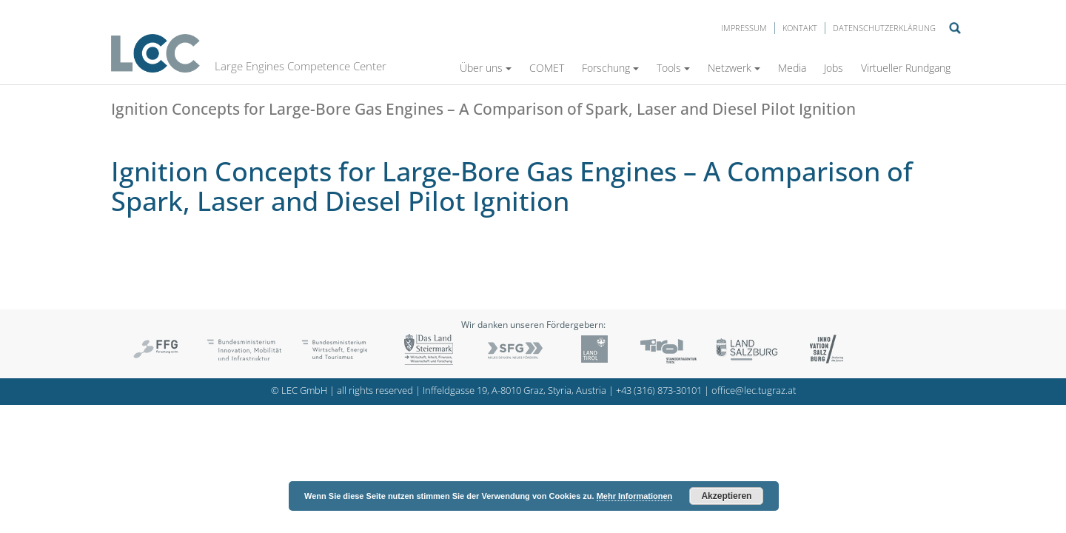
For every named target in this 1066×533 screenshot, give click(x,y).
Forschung (610, 68)
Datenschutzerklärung (884, 27)
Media (792, 68)
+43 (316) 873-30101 (659, 390)
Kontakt (799, 27)
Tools (673, 68)
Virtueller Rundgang (906, 68)
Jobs (833, 68)
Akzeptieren (726, 496)
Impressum (744, 27)
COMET (546, 68)
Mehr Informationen (635, 496)
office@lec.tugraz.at (753, 390)
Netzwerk (734, 68)
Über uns (486, 68)
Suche (955, 28)
